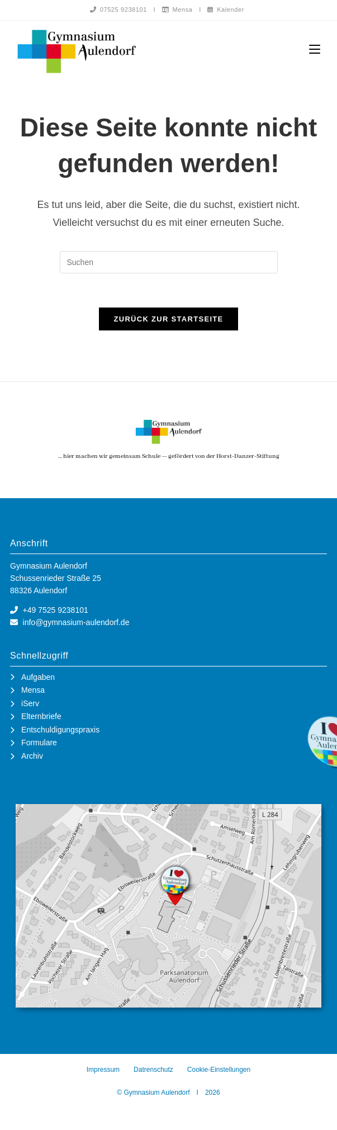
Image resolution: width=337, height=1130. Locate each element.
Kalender (225, 9)
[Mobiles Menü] (314, 49)
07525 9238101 (118, 9)
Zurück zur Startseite (168, 319)
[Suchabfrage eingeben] (169, 263)
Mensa (177, 9)
